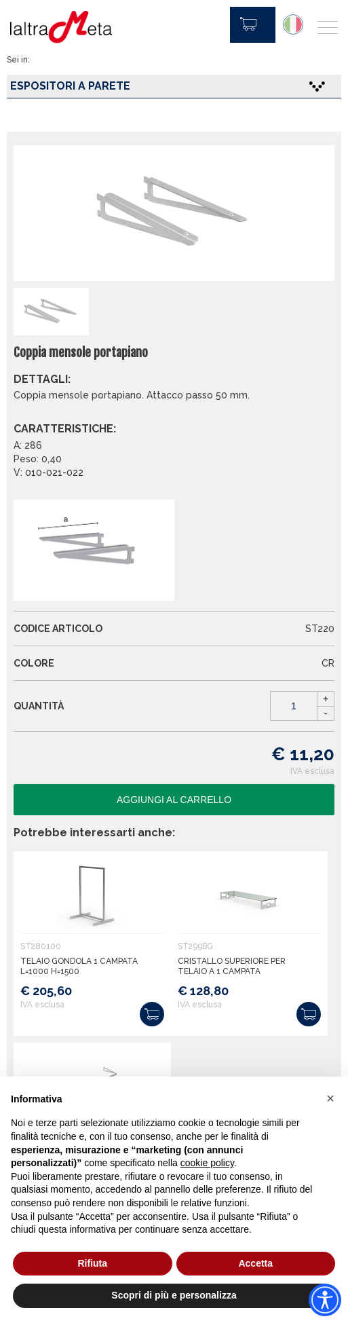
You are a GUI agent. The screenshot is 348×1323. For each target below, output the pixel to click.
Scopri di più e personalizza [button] (173, 1295)
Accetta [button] (255, 1263)
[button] (330, 1098)
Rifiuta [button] (92, 1263)
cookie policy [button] (207, 1162)
